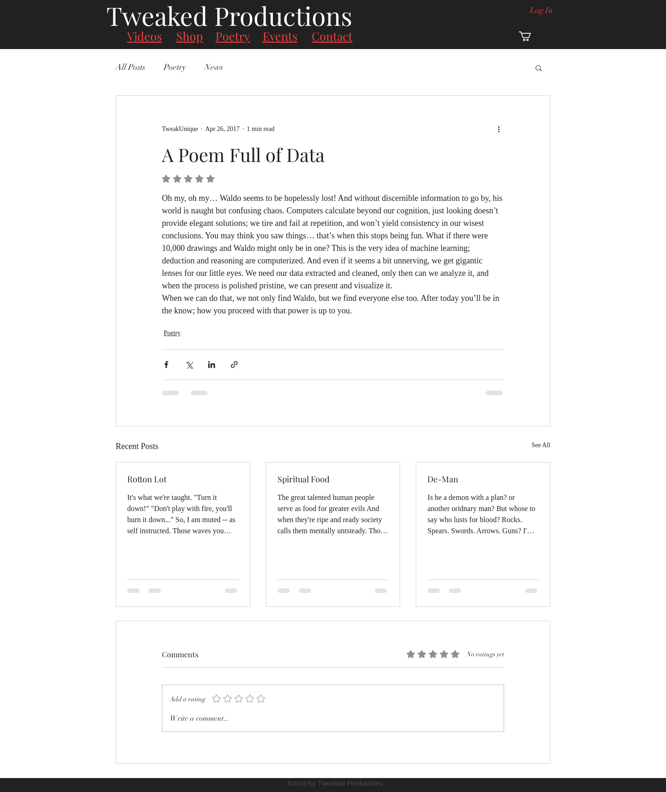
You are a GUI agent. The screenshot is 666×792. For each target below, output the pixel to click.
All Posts (130, 67)
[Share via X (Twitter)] (189, 364)
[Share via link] (234, 364)
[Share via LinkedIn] (211, 364)
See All (540, 445)
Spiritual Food (303, 479)
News (213, 67)
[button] (531, 36)
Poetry (175, 67)
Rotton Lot (146, 479)
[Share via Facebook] (166, 364)
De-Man (442, 479)
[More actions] (498, 129)
